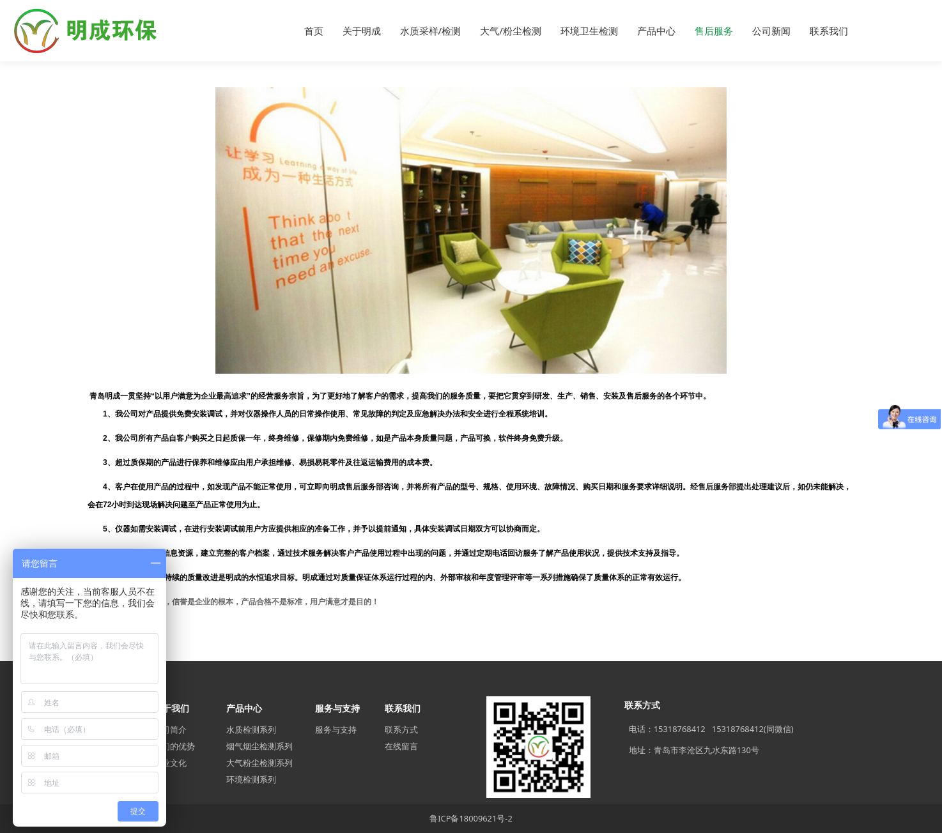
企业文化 (170, 762)
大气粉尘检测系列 (259, 762)
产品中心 (656, 30)
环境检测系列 (251, 779)
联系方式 (401, 729)
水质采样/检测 (430, 30)
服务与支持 (336, 729)
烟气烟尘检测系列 (259, 746)
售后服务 (714, 30)
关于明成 (362, 30)
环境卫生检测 (589, 30)
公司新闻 (771, 30)
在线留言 (401, 746)
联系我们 (829, 30)
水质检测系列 (251, 729)
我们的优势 (174, 746)
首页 (313, 30)
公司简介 (170, 729)
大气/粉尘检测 (510, 30)
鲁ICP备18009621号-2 (471, 818)
